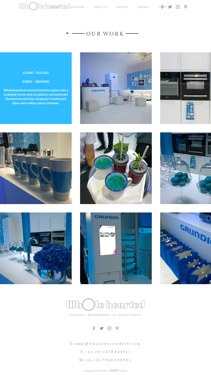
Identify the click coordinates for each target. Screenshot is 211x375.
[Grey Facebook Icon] (162, 6)
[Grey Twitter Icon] (170, 6)
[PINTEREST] (117, 328)
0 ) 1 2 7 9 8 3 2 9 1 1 (113, 352)
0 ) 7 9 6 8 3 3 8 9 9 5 (113, 360)
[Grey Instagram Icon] (177, 6)
